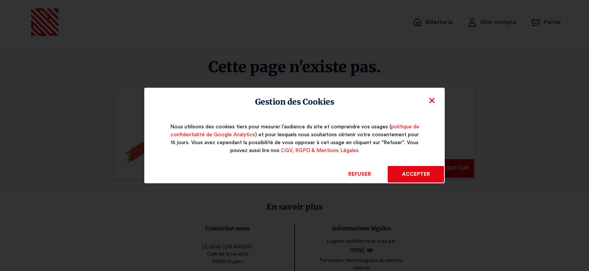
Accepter (415, 174)
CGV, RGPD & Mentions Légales (319, 151)
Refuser (359, 174)
